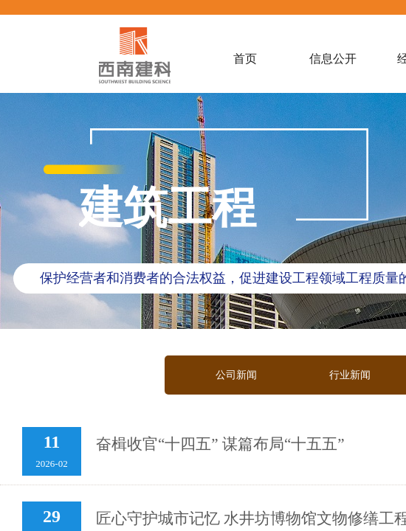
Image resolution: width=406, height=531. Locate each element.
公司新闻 (236, 375)
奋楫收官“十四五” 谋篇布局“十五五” (220, 444)
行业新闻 (350, 375)
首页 (245, 58)
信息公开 (333, 58)
